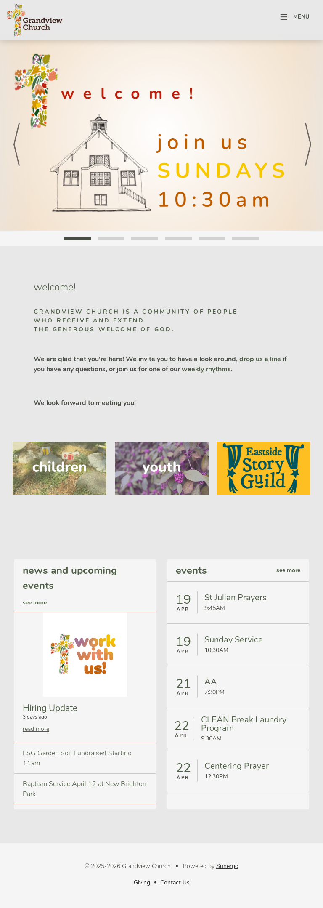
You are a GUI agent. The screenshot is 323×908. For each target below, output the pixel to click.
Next (307, 133)
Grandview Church (34, 20)
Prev (16, 133)
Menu (301, 17)
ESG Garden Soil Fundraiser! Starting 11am (77, 758)
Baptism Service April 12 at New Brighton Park (84, 789)
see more (35, 603)
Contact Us (175, 883)
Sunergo (227, 866)
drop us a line (260, 359)
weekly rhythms (206, 369)
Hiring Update (50, 708)
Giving (142, 883)
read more (36, 729)
